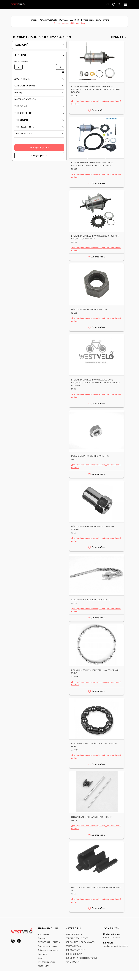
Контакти (42, 954)
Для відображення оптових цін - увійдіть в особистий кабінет (96, 102)
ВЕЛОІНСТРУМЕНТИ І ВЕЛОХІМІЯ (81, 958)
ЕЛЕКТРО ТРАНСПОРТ (76, 938)
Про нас (42, 938)
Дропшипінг (43, 934)
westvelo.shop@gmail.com (115, 946)
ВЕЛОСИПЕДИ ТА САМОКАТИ (80, 942)
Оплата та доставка (47, 946)
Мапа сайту (43, 966)
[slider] (63, 72)
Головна (33, 20)
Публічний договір (46, 962)
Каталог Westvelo (48, 20)
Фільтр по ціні (21, 61)
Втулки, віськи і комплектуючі (95, 20)
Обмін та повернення (48, 950)
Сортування (118, 37)
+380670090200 (111, 937)
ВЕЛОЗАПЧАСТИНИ (69, 20)
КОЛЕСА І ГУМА (73, 946)
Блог (40, 958)
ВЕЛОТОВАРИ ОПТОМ (49, 942)
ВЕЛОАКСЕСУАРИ (74, 954)
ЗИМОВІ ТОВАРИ (73, 934)
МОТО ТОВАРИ (72, 962)
